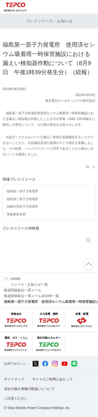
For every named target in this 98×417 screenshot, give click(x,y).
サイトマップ (14, 379)
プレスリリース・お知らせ (49, 21)
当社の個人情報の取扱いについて (29, 389)
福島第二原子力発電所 (22, 199)
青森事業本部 (16, 214)
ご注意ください (16, 398)
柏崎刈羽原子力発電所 (22, 206)
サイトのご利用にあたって (52, 379)
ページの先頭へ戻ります (88, 264)
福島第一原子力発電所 (22, 191)
